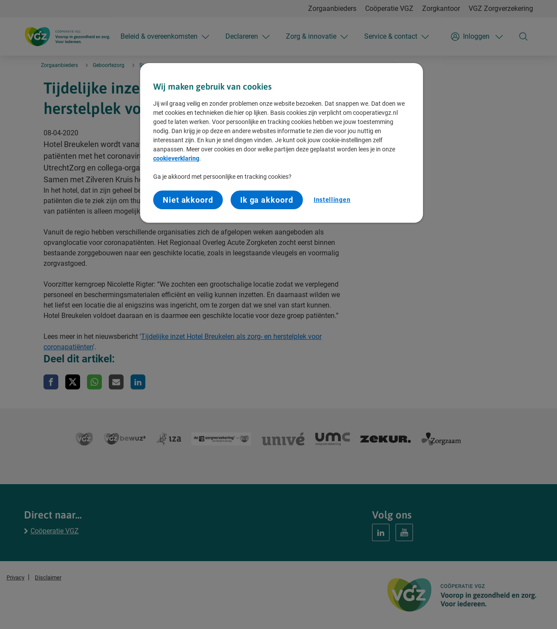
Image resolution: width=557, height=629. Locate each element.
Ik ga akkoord (266, 199)
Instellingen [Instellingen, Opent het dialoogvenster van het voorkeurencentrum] (332, 199)
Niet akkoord (188, 199)
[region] (281, 143)
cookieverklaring (176, 158)
